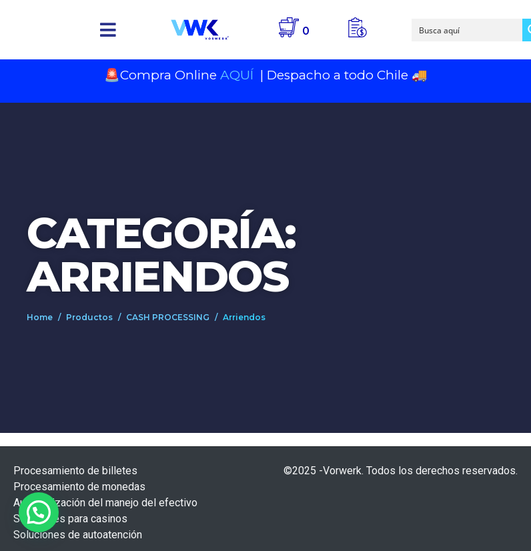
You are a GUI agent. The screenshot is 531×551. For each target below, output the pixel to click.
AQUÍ (238, 75)
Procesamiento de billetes (75, 470)
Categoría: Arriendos (161, 254)
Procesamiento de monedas (79, 486)
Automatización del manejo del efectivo (105, 502)
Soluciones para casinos (70, 518)
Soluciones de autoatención (77, 534)
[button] (107, 29)
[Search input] (467, 30)
